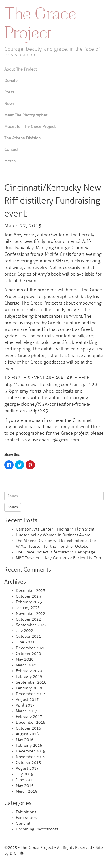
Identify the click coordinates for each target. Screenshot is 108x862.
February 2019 (29, 676)
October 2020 (28, 653)
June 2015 (25, 779)
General (23, 823)
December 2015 (30, 751)
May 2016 (24, 739)
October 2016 (28, 728)
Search (12, 507)
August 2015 (27, 768)
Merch (10, 161)
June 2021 (25, 642)
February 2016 (29, 745)
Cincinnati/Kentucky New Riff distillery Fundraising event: (52, 200)
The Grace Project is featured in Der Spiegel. (56, 552)
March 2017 (26, 711)
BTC (13, 853)
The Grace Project (40, 24)
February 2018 (29, 688)
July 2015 (24, 774)
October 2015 (28, 762)
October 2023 (28, 596)
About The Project (20, 69)
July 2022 (24, 630)
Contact (11, 149)
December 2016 (30, 722)
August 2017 (27, 699)
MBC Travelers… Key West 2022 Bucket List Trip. (59, 557)
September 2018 (31, 682)
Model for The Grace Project (30, 126)
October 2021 (28, 636)
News (9, 103)
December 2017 (30, 693)
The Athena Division (22, 138)
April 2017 (25, 705)
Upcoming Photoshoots (37, 829)
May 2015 (24, 785)
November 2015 (30, 756)
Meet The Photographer (25, 115)
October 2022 (28, 619)
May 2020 (24, 659)
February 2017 (29, 716)
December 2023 (30, 590)
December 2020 (30, 647)
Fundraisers (26, 817)
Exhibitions (26, 812)
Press (9, 92)
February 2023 (29, 602)
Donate (11, 80)
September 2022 (31, 625)
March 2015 (26, 791)
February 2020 (29, 670)
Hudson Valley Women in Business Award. (53, 535)
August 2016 (27, 734)
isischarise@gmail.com (56, 440)
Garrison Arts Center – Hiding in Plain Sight (55, 529)
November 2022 (30, 613)
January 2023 (28, 607)
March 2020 (26, 665)
